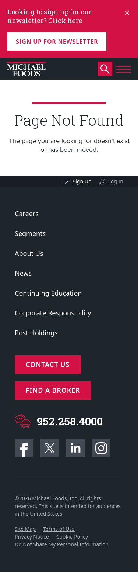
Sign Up (81, 181)
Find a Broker (53, 390)
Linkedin (75, 448)
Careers (27, 213)
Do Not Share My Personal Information (62, 544)
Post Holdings (36, 332)
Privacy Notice (32, 536)
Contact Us (48, 364)
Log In (115, 181)
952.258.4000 (70, 421)
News (23, 273)
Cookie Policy (72, 536)
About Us (29, 253)
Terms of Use (59, 528)
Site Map (25, 528)
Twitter (49, 448)
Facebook (24, 448)
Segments (30, 233)
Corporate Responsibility (53, 312)
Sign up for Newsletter (57, 41)
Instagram (101, 448)
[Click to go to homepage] (26, 69)
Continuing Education (48, 293)
